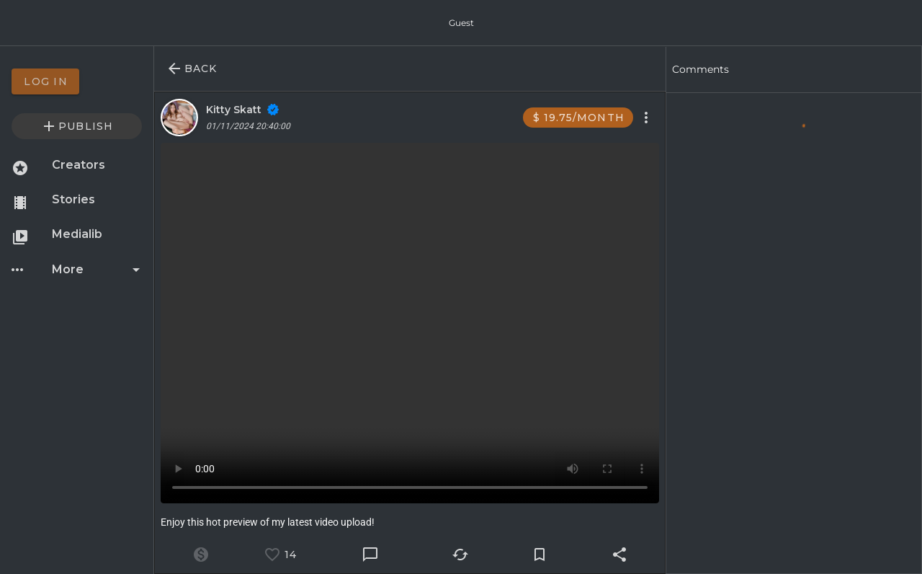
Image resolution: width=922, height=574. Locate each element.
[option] (76, 81)
